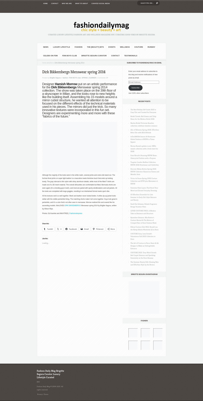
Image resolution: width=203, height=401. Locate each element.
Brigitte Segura (55, 78)
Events (111, 47)
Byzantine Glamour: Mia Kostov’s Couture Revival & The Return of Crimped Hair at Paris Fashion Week (143, 220)
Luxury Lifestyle (61, 47)
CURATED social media (101, 3)
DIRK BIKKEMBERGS (73, 206)
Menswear (84, 87)
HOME (45, 3)
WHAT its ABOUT (81, 3)
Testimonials (130, 56)
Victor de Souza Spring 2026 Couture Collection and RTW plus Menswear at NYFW (144, 181)
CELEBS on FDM (50, 56)
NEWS (45, 47)
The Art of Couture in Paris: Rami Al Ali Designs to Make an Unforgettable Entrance (144, 246)
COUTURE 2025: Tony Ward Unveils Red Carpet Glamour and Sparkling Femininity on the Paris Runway (143, 255)
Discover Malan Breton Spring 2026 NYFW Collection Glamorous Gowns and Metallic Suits (144, 171)
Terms (46, 394)
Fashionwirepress (76, 213)
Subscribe (135, 88)
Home (44, 63)
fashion (78, 47)
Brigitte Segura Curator (94, 56)
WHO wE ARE (67, 3)
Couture (138, 47)
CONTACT (54, 3)
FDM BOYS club (69, 56)
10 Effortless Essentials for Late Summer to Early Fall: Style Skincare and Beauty (143, 197)
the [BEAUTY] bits (95, 47)
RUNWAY (151, 47)
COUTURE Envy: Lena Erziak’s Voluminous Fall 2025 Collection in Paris (142, 236)
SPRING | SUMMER (89, 78)
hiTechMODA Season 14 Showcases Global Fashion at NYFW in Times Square (142, 139)
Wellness (125, 47)
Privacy (40, 394)
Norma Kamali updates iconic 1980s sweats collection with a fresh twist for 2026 (144, 149)
